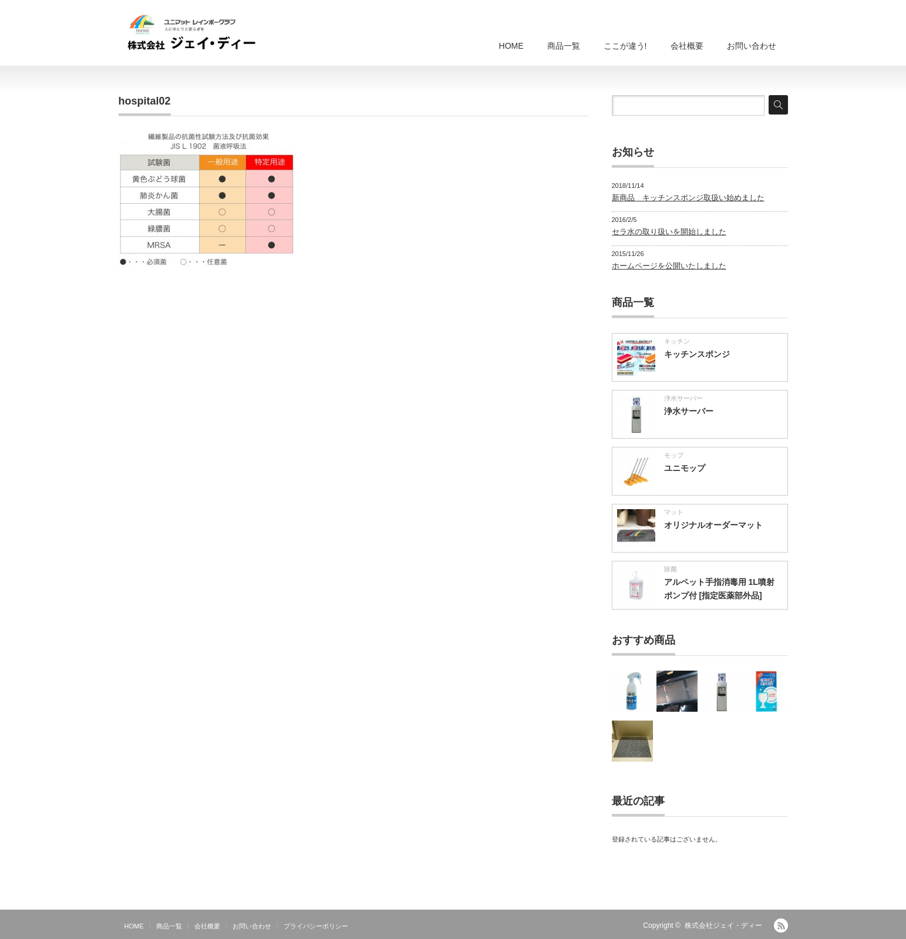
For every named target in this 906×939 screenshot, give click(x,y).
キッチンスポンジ (697, 354)
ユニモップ (684, 468)
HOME (511, 46)
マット (673, 512)
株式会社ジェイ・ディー (723, 925)
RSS (781, 925)
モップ (673, 455)
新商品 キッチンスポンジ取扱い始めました (688, 197)
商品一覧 (563, 46)
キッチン (677, 341)
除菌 (670, 569)
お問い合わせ (751, 46)
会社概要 (687, 46)
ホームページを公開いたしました (669, 265)
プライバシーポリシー (316, 926)
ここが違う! (625, 46)
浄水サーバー (683, 398)
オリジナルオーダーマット (713, 525)
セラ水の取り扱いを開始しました (669, 231)
